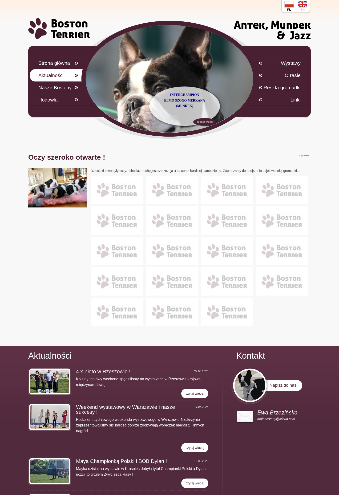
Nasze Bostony (55, 87)
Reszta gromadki (282, 87)
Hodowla (48, 99)
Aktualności (51, 75)
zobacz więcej (205, 135)
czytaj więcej (195, 393)
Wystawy (291, 63)
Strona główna (54, 63)
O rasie (293, 75)
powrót (304, 155)
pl (289, 6)
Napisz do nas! (284, 385)
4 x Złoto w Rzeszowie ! (103, 371)
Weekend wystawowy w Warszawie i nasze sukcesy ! (125, 409)
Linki (296, 99)
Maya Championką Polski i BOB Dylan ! (121, 461)
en (302, 6)
